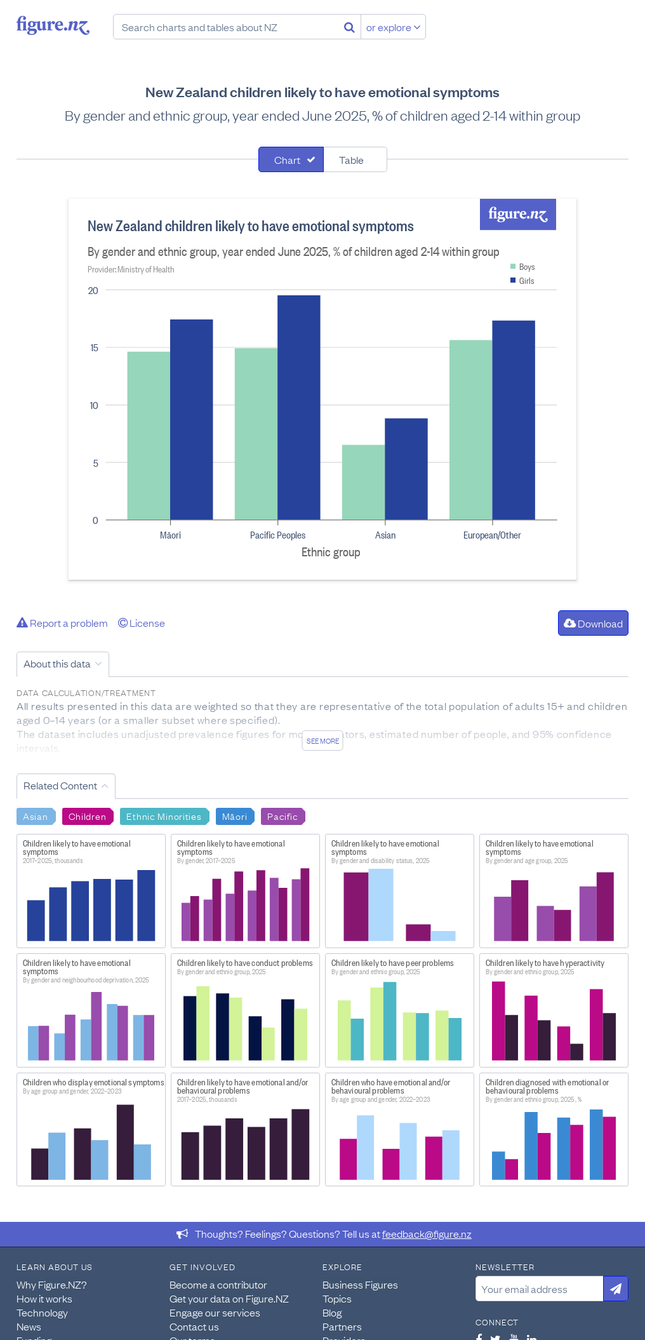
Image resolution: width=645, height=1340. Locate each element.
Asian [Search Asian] (35, 815)
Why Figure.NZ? (52, 1284)
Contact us (194, 1326)
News (29, 1326)
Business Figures (360, 1284)
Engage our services (215, 1312)
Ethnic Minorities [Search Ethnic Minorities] (163, 815)
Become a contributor (218, 1284)
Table (351, 159)
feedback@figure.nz (427, 1233)
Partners (342, 1326)
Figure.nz (53, 25)
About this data (57, 663)
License (141, 622)
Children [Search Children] (88, 815)
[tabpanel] (322, 389)
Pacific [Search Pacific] (282, 815)
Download (593, 623)
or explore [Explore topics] (393, 27)
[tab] (291, 159)
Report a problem (62, 622)
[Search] (349, 26)
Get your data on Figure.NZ (229, 1298)
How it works (44, 1298)
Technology (42, 1312)
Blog (332, 1312)
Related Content (60, 785)
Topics (337, 1298)
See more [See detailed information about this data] (323, 740)
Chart (287, 159)
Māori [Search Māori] (235, 815)
